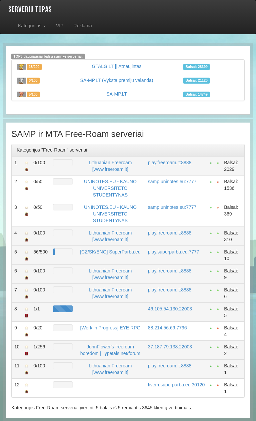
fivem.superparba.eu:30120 (176, 384)
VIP (60, 25)
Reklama (83, 25)
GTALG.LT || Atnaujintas (117, 66)
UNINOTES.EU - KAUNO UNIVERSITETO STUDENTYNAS (110, 188)
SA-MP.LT (116, 94)
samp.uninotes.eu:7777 (172, 181)
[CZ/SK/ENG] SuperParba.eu (110, 251)
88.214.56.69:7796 (167, 327)
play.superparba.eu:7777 (173, 251)
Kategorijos (32, 25)
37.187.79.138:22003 (170, 346)
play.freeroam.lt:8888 (169, 162)
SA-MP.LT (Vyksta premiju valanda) (116, 80)
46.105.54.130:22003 (170, 308)
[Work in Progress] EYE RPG (110, 327)
